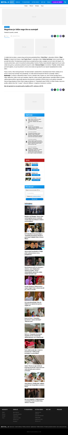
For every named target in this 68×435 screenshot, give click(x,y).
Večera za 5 (16, 419)
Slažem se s (34, 196)
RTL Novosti (29, 187)
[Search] (65, 2)
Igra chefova (16, 412)
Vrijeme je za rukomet (38, 413)
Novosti (11, 2)
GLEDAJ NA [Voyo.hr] (57, 2)
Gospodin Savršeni (17, 414)
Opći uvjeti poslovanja (61, 426)
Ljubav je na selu (17, 417)
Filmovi (31, 5)
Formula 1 (15, 421)
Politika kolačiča (40, 426)
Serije (26, 5)
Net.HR (43, 2)
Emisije (18, 2)
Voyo (42, 5)
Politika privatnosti (26, 426)
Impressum (12, 426)
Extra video (35, 2)
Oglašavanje (33, 426)
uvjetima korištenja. (37, 196)
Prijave (49, 2)
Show (28, 160)
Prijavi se (34, 199)
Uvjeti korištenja (18, 426)
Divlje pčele (15, 416)
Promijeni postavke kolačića (50, 426)
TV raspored (26, 2)
